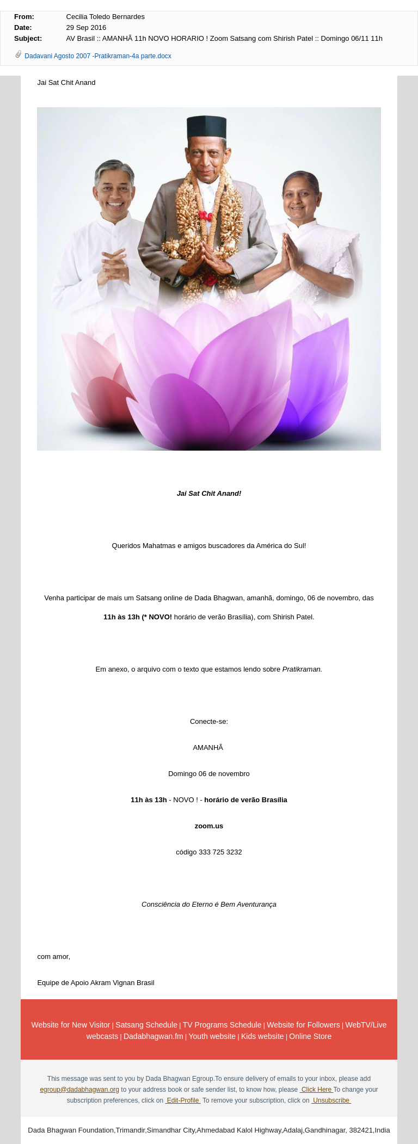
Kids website (262, 1036)
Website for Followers (303, 1024)
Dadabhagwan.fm (153, 1036)
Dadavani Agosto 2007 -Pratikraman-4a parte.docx (97, 56)
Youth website (212, 1036)
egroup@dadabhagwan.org (79, 1089)
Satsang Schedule (146, 1024)
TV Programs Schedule (222, 1024)
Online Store (310, 1036)
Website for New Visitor (71, 1024)
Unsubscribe (331, 1100)
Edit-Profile (182, 1100)
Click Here (317, 1089)
